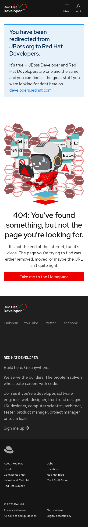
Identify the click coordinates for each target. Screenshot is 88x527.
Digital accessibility (59, 516)
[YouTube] (31, 323)
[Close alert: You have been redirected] (76, 30)
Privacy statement (15, 510)
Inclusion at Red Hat (16, 480)
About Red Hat (13, 463)
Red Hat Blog (55, 475)
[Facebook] (70, 323)
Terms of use (55, 510)
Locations (53, 469)
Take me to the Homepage (44, 276)
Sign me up (16, 428)
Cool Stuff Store (57, 480)
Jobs (50, 463)
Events (8, 469)
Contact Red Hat (14, 475)
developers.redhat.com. (31, 90)
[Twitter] (50, 323)
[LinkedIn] (11, 323)
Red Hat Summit (14, 486)
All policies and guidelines (20, 516)
